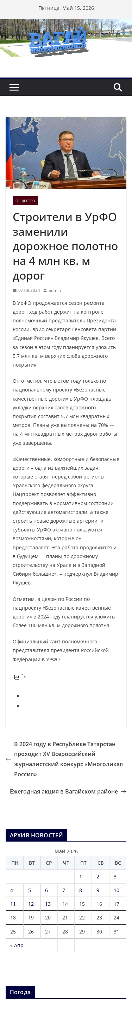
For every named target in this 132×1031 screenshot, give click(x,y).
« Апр (17, 945)
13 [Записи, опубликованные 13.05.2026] (48, 904)
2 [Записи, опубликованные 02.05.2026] (97, 876)
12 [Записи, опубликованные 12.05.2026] (31, 904)
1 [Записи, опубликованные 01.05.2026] (80, 876)
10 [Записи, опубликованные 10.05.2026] (116, 890)
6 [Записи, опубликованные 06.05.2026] (46, 890)
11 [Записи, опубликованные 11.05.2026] (13, 904)
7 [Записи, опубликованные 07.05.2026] (63, 890)
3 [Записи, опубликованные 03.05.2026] (115, 876)
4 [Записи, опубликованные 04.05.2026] (11, 890)
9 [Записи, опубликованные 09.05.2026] (97, 890)
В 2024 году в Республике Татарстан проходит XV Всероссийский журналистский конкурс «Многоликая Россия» (64, 759)
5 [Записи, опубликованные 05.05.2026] (29, 890)
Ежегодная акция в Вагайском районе (68, 791)
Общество (25, 200)
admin (55, 290)
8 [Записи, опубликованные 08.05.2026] (80, 890)
